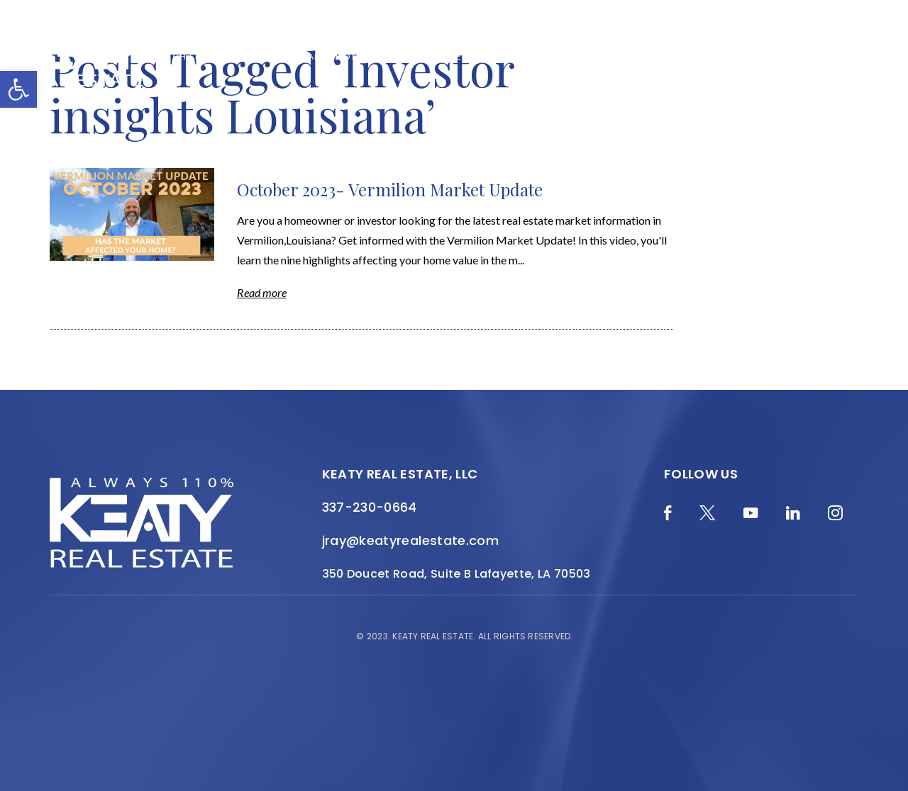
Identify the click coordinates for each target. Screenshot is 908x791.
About (388, 56)
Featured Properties (475, 56)
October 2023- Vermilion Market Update (390, 189)
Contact (812, 56)
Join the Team (738, 56)
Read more (262, 292)
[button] (18, 89)
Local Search (581, 56)
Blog (242, 56)
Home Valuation (313, 56)
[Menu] (876, 56)
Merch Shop (184, 56)
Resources (659, 56)
